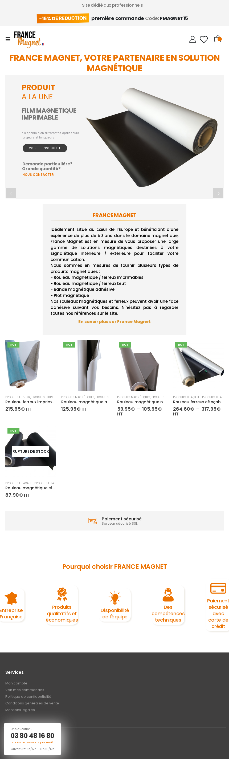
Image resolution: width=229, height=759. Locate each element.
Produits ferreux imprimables (53, 397)
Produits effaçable (187, 397)
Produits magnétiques (77, 397)
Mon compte (16, 683)
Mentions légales (20, 709)
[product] (30, 365)
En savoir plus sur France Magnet (114, 321)
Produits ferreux (17, 397)
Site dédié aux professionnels (112, 5)
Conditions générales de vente (32, 703)
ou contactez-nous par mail (32, 742)
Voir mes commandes (24, 689)
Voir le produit (45, 148)
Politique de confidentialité (28, 696)
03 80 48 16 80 (32, 735)
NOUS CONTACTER (38, 175)
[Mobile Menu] (9, 39)
